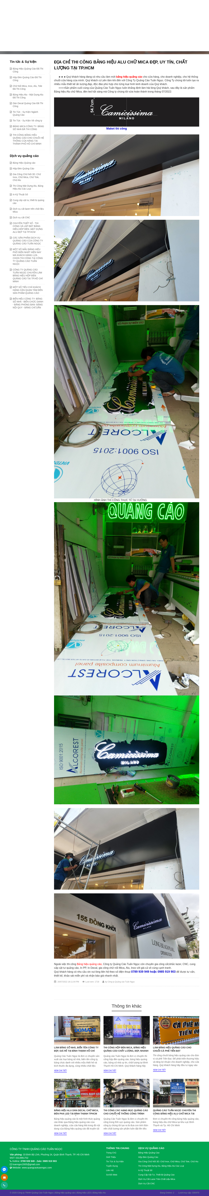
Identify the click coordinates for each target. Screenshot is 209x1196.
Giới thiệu (111, 1157)
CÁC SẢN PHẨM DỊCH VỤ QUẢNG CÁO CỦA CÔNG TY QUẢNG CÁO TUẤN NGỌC (28, 240)
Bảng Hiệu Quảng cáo (24, 163)
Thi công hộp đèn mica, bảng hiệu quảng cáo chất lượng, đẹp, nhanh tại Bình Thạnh (126, 1050)
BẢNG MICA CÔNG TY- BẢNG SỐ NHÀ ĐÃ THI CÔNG (28, 128)
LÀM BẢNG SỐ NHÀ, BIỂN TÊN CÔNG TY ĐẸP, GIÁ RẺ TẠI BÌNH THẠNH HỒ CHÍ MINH (76, 1050)
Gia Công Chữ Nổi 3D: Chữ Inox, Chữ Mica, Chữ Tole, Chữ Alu (27, 177)
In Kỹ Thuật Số (20, 194)
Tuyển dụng (112, 1166)
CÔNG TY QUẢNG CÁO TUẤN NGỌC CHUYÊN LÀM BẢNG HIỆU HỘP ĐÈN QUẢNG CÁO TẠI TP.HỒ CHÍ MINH (28, 275)
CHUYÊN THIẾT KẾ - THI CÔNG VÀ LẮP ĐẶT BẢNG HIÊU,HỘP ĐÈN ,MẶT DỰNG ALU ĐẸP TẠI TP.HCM (28, 227)
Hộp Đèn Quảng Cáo (23, 168)
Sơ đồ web (111, 1174)
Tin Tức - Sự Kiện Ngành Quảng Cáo (25, 113)
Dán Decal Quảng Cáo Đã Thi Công (28, 105)
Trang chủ (21, 46)
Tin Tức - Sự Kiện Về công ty (27, 120)
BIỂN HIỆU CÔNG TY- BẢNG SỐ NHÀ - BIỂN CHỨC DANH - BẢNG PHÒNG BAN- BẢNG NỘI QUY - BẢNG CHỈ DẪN (28, 303)
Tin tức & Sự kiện (41, 46)
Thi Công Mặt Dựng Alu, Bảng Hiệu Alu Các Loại (28, 187)
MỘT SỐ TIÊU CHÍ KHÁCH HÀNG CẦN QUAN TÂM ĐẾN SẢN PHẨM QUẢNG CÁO (28, 290)
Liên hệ (109, 1170)
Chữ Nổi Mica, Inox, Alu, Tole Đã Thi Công (27, 87)
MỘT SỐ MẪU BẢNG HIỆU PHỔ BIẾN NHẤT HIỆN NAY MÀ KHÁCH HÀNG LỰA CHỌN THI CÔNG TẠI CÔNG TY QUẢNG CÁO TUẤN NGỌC (28, 256)
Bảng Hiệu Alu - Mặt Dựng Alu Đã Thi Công (28, 96)
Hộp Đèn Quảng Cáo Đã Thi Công (27, 79)
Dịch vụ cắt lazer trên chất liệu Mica (28, 210)
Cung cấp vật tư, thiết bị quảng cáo (28, 201)
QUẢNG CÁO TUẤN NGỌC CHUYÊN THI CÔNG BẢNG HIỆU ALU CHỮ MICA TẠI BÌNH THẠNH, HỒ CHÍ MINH (174, 1113)
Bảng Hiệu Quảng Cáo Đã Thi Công (77, 46)
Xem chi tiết (60, 1070)
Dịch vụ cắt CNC (21, 217)
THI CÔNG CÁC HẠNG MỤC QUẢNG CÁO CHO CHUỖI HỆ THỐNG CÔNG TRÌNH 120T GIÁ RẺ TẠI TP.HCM (126, 1113)
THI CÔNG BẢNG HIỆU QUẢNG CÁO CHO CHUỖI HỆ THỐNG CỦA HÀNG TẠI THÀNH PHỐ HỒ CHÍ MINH (28, 139)
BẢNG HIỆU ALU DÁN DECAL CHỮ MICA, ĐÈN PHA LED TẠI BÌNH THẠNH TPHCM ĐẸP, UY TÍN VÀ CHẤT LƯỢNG (76, 1113)
